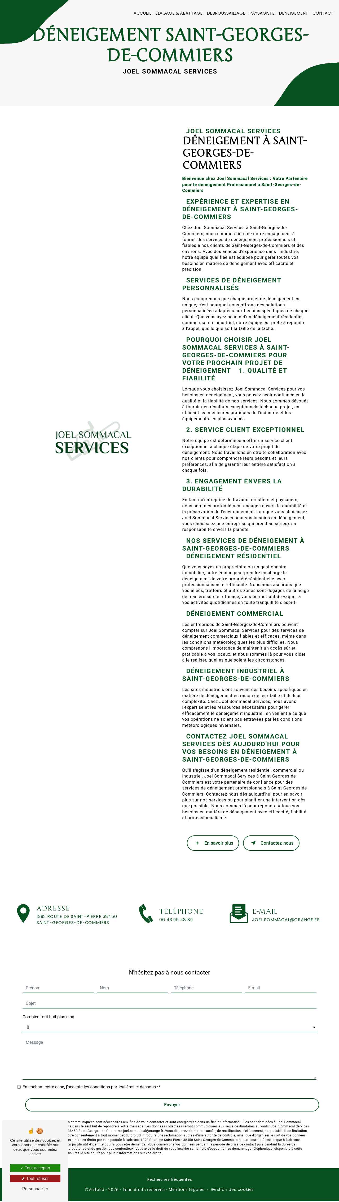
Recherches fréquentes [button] (169, 1180)
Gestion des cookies (232, 1190)
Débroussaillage (225, 13)
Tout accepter (35, 1168)
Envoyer (172, 1095)
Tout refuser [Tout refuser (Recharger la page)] (35, 1178)
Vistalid (96, 1190)
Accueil (141, 13)
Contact (322, 13)
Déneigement (292, 13)
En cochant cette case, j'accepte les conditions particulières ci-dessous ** (92, 1077)
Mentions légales (187, 1190)
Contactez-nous (273, 843)
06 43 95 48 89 (176, 930)
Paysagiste (261, 13)
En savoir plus (213, 843)
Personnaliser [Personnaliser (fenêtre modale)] (35, 1189)
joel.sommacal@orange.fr (286, 910)
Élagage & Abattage (178, 13)
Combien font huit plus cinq (48, 1007)
